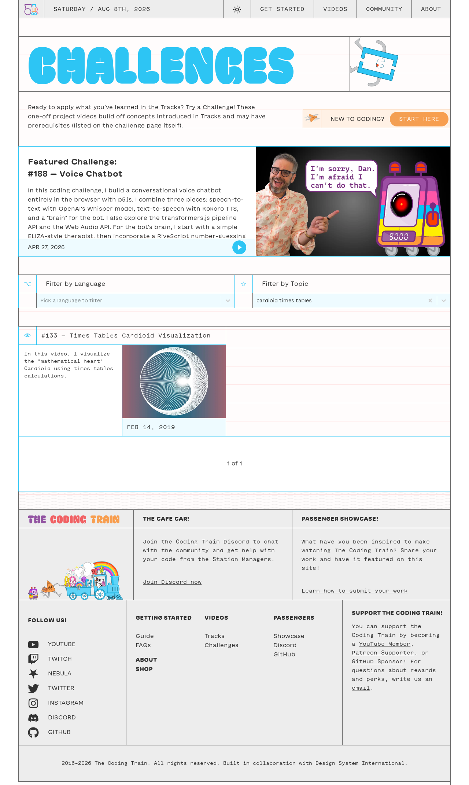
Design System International (360, 766)
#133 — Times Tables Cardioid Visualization (126, 339)
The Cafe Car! (166, 522)
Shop (144, 672)
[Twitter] (51, 691)
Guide (145, 639)
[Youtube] (51, 647)
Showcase (288, 639)
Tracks (214, 639)
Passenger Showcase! (340, 522)
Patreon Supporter (383, 656)
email (361, 691)
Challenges (221, 648)
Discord (285, 648)
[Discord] (52, 720)
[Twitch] (50, 662)
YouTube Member (384, 647)
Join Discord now (172, 585)
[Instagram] (56, 706)
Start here (419, 119)
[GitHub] (49, 735)
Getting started (164, 621)
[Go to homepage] (31, 9)
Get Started (282, 9)
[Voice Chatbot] (239, 247)
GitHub (284, 657)
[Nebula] (49, 676)
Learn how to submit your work (355, 594)
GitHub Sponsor (377, 664)
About (431, 9)
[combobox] (257, 302)
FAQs (143, 648)
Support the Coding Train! (397, 616)
